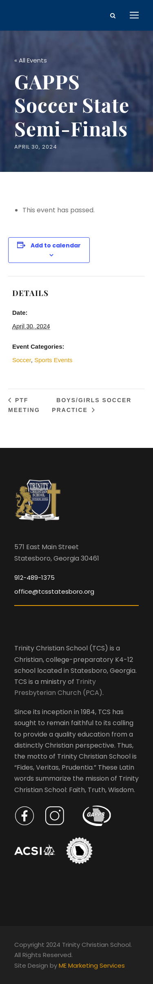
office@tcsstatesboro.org (54, 591)
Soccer (21, 359)
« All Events (30, 60)
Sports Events (53, 359)
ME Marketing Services (92, 965)
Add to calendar (56, 245)
